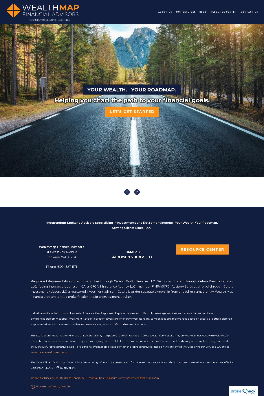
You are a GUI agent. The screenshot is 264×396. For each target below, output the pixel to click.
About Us (165, 12)
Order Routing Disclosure (102, 377)
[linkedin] (137, 192)
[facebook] (127, 192)
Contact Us (249, 12)
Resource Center (224, 12)
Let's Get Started (132, 111)
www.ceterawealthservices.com (139, 377)
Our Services (186, 12)
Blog (203, 12)
